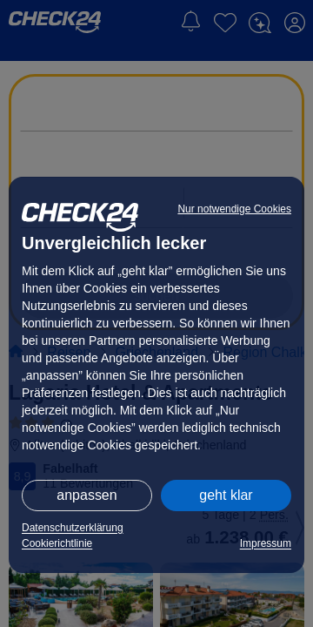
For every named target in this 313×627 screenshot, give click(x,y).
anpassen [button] (87, 495)
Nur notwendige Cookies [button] (234, 209)
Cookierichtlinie (57, 543)
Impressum (265, 543)
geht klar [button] (225, 495)
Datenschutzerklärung (72, 528)
